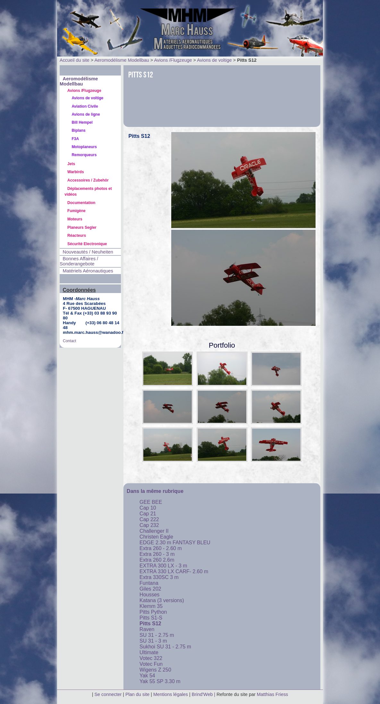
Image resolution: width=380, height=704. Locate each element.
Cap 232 (149, 525)
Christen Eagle (156, 536)
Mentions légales (171, 694)
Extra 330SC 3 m (159, 577)
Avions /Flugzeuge (173, 60)
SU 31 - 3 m (153, 641)
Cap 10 (147, 508)
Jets (71, 164)
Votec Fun (151, 664)
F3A (75, 139)
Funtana (148, 583)
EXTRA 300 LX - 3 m (163, 565)
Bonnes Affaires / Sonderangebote (79, 261)
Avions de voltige (214, 60)
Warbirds (75, 172)
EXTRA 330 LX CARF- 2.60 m (173, 571)
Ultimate (148, 652)
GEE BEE (150, 502)
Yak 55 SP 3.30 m (159, 681)
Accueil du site (74, 60)
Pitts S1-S (150, 617)
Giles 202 (150, 589)
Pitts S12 (150, 623)
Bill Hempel (82, 122)
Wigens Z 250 (155, 670)
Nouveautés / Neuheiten (88, 251)
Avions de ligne (86, 114)
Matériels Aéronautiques (88, 270)
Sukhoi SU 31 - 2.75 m (165, 646)
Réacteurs (76, 235)
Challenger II (154, 531)
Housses (149, 594)
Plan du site (137, 694)
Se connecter (108, 694)
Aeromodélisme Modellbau (121, 60)
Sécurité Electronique (87, 244)
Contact (69, 341)
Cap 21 (147, 513)
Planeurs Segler (82, 227)
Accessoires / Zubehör (88, 180)
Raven (146, 629)
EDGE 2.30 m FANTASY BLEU (174, 542)
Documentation (81, 203)
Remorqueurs (84, 155)
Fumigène (76, 211)
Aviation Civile (85, 106)
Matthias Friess (272, 694)
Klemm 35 (151, 606)
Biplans (78, 130)
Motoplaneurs (84, 147)
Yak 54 (147, 675)
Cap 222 (149, 519)
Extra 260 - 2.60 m (160, 548)
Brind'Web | (204, 694)
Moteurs (74, 219)
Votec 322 (150, 658)
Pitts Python (153, 612)
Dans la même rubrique (155, 491)
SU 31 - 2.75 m (156, 635)
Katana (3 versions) (161, 600)
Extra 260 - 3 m (156, 554)
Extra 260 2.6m (156, 560)
